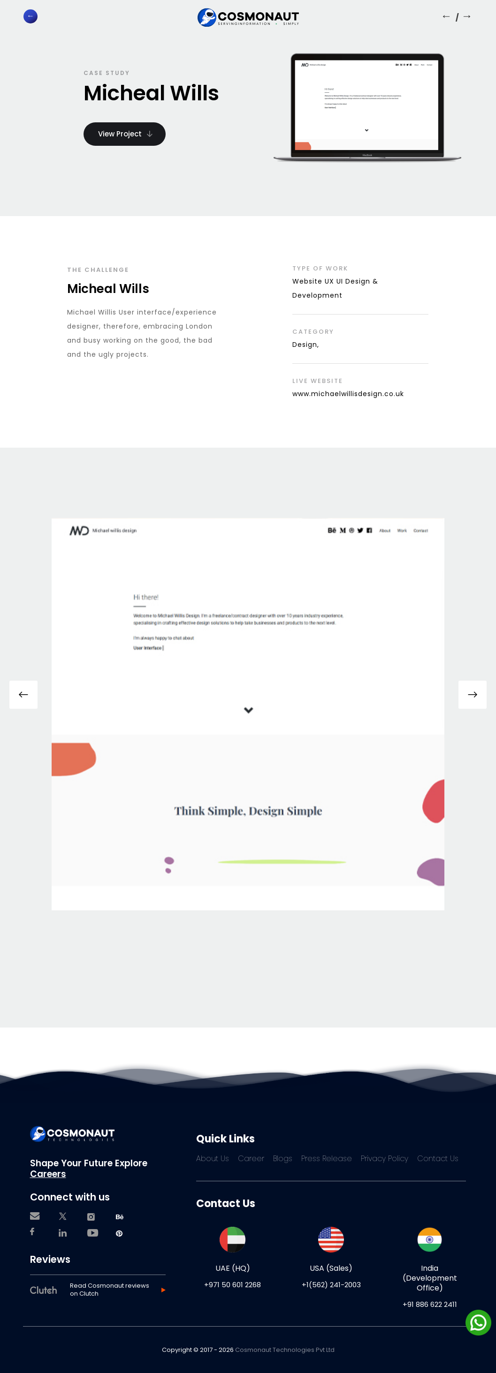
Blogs (282, 1158)
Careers (48, 1174)
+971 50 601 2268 (232, 1285)
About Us (212, 1158)
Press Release (326, 1158)
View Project (125, 134)
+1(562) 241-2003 (331, 1285)
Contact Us (437, 1158)
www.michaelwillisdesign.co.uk (348, 393)
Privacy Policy (384, 1158)
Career (251, 1158)
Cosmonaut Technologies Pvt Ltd (285, 1349)
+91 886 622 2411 (430, 1304)
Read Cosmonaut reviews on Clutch (109, 1290)
